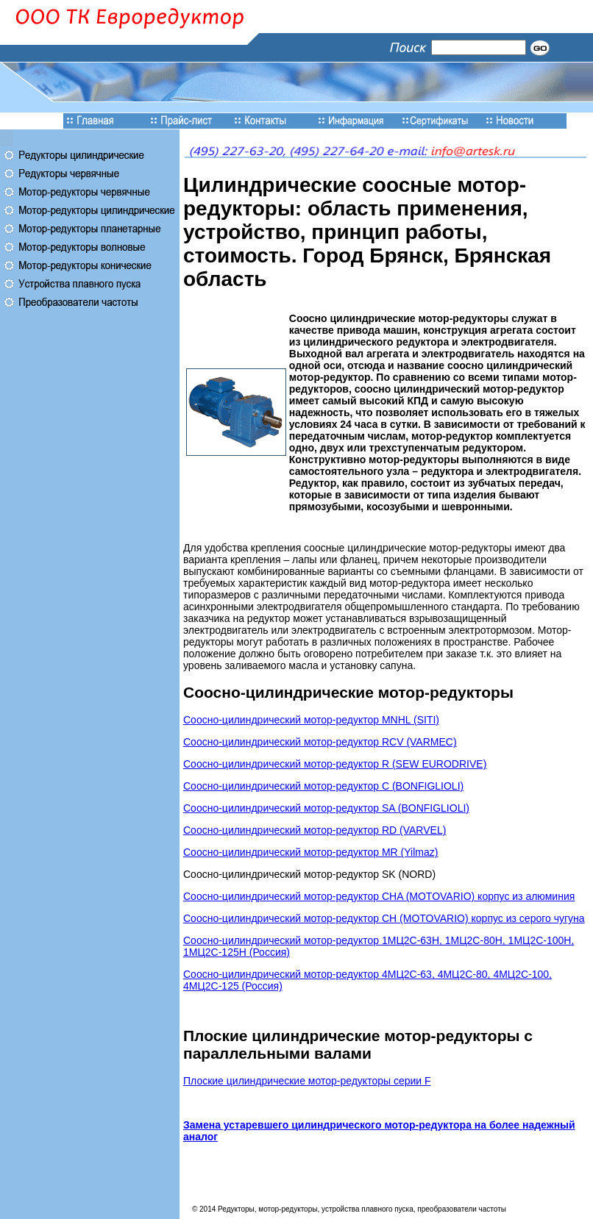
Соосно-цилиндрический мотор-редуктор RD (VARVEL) (314, 830)
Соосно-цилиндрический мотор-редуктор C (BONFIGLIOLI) (323, 786)
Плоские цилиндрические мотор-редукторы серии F (307, 1081)
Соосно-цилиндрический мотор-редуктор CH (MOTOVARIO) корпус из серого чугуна (384, 918)
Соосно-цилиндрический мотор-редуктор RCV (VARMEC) (320, 742)
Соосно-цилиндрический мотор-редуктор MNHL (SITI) (311, 720)
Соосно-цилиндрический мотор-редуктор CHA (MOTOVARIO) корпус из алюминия (379, 896)
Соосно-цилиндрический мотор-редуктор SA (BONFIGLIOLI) (326, 808)
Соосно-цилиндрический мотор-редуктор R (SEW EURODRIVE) (334, 764)
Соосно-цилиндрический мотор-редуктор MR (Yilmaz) (310, 852)
